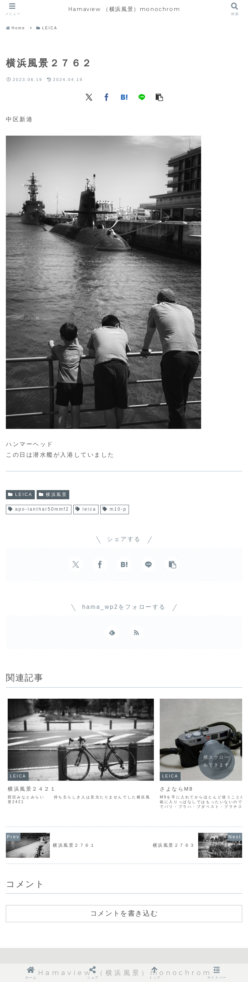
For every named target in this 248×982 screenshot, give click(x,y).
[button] (159, 97)
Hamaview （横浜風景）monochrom (124, 8)
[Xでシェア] (89, 97)
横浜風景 (53, 494)
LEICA (20, 494)
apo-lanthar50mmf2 (38, 509)
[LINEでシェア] (142, 97)
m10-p (115, 509)
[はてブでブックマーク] (124, 97)
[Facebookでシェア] (106, 97)
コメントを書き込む (124, 880)
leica (85, 509)
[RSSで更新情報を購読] (136, 632)
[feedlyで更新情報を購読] (112, 632)
